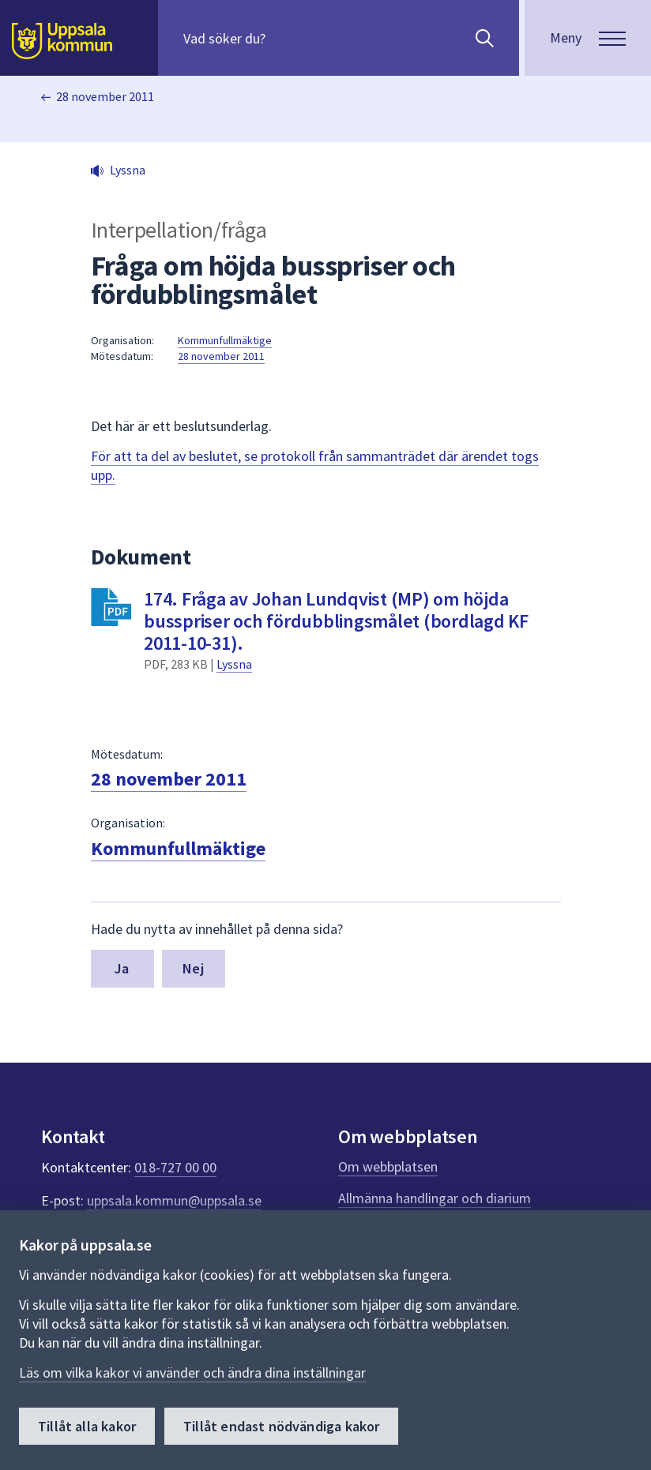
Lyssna (234, 664)
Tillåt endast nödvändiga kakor (281, 1426)
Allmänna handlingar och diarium (434, 1198)
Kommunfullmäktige (225, 340)
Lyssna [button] (127, 170)
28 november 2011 (105, 96)
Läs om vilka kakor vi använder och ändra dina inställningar (192, 1372)
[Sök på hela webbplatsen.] (285, 38)
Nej (193, 968)
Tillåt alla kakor (87, 1426)
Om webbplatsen (388, 1166)
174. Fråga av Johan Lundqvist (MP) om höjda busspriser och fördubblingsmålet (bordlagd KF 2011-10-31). (336, 621)
